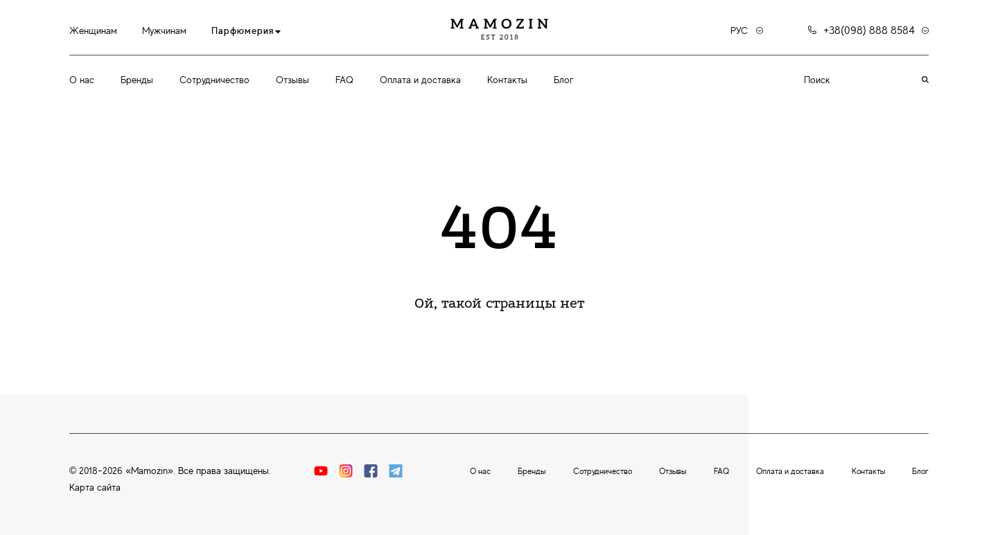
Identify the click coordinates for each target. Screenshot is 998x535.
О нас (81, 79)
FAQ (344, 79)
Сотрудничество (215, 79)
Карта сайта (95, 487)
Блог (563, 79)
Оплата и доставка (420, 79)
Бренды (137, 79)
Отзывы (292, 79)
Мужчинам (164, 30)
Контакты (507, 79)
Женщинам (93, 30)
